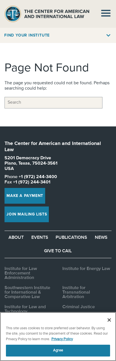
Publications (71, 237)
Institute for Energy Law (86, 269)
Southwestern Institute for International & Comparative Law (27, 292)
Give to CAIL (58, 251)
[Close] (109, 320)
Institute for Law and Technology (25, 309)
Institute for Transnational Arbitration (76, 292)
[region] (58, 336)
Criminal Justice (78, 307)
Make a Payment (24, 196)
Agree (58, 350)
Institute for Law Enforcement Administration (21, 273)
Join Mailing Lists (26, 214)
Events (39, 237)
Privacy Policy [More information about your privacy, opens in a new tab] (62, 339)
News (101, 237)
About (16, 237)
